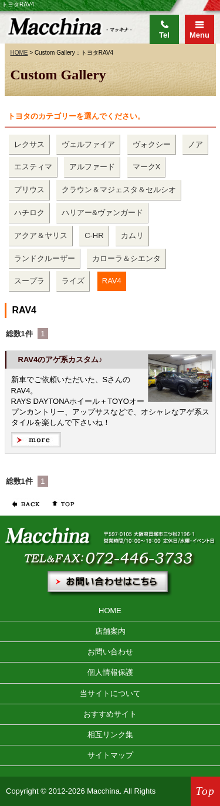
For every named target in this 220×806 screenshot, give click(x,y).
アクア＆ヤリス (40, 235)
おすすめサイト (110, 714)
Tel (164, 35)
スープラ (29, 280)
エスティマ (33, 166)
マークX (147, 166)
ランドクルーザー (44, 258)
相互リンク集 (110, 734)
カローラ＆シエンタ (126, 258)
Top (205, 791)
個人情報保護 (110, 672)
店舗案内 (110, 631)
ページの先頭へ (60, 504)
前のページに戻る (25, 504)
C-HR (94, 235)
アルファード (92, 166)
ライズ (73, 280)
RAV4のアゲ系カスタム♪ (60, 359)
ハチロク (29, 212)
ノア (195, 144)
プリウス (29, 189)
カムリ (132, 235)
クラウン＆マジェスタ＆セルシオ (119, 189)
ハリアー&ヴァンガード (102, 212)
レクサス (29, 144)
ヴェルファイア (88, 144)
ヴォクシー (152, 144)
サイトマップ (110, 755)
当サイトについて (110, 693)
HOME (19, 52)
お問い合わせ (110, 651)
